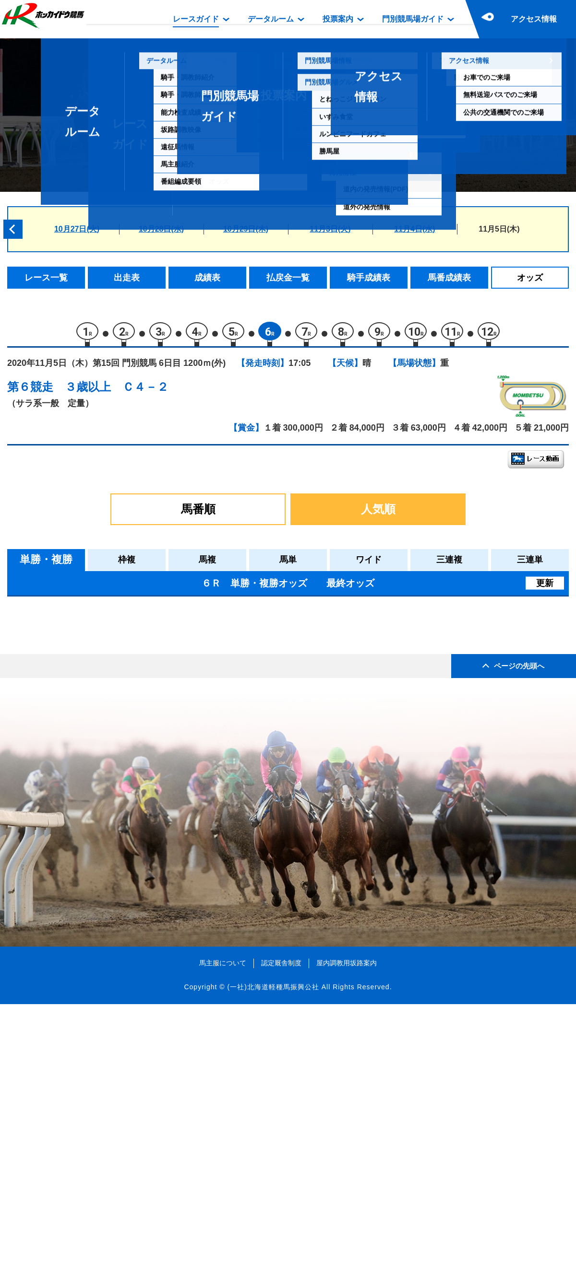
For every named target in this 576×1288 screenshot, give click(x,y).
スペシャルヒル (100, 842)
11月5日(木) (499, 229)
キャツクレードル (104, 720)
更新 (544, 587)
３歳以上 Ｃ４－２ (116, 391)
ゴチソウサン (96, 862)
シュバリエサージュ (108, 679)
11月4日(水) (414, 229)
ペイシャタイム (100, 781)
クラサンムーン (100, 659)
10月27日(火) (76, 229)
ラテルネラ (92, 740)
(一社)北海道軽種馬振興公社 (273, 1271)
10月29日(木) (245, 229)
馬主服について (222, 1247)
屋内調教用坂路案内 (346, 1247)
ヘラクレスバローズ (108, 801)
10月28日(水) (161, 229)
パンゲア (88, 760)
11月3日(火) (330, 229)
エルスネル (92, 699)
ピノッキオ (92, 822)
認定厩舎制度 (281, 1247)
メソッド (88, 638)
